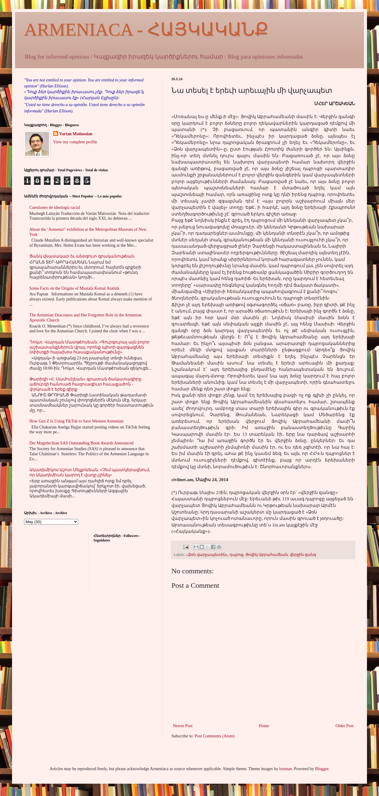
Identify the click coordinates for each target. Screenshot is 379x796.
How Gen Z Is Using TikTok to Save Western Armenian (76, 421)
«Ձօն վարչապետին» (207, 555)
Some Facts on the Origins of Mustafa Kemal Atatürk (74, 288)
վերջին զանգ (303, 555)
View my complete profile (75, 142)
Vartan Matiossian (75, 134)
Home (264, 726)
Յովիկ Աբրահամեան (266, 555)
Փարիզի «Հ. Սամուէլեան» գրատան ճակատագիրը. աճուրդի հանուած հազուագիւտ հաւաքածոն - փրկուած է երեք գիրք (86, 384)
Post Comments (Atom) (215, 736)
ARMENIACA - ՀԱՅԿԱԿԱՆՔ (146, 29)
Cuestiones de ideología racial (54, 207)
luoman (285, 769)
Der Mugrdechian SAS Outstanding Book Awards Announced (81, 443)
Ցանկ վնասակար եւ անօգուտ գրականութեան (81, 256)
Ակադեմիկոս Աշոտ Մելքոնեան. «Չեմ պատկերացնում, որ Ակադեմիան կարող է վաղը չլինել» (89, 472)
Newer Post (183, 726)
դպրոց (236, 555)
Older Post (345, 726)
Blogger (321, 769)
